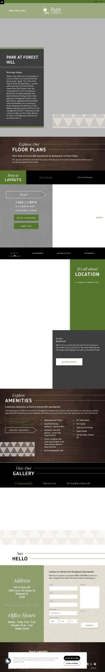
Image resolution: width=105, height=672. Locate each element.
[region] (47, 660)
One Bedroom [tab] (46, 177)
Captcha (83, 612)
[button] (8, 661)
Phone (51, 602)
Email (51, 594)
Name (51, 586)
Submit (90, 626)
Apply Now (26, 225)
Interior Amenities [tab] (19, 430)
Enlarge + (99, 217)
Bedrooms (52, 610)
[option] (52, 215)
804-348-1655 (18, 10)
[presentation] (92, 617)
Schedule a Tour (97, 1)
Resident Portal (64, 362)
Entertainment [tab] (38, 253)
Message (83, 586)
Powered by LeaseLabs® (52, 670)
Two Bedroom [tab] (86, 177)
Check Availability (26, 217)
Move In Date (53, 619)
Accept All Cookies (72, 658)
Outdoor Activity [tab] (64, 253)
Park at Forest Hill (89, 282)
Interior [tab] (50, 484)
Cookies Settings (72, 663)
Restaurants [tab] (89, 253)
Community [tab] (14, 253)
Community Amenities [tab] (19, 421)
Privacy (93, 669)
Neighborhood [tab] (78, 484)
